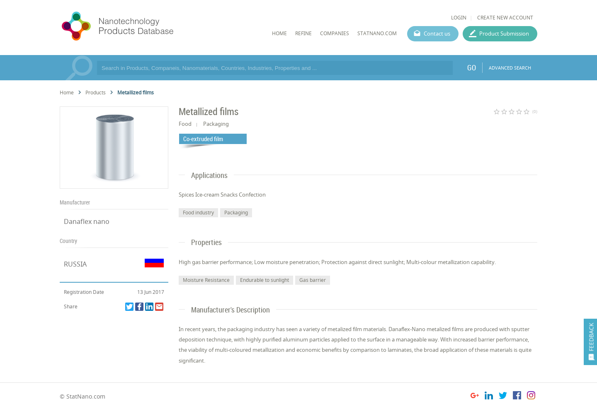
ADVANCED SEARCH (510, 68)
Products (95, 92)
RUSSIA (75, 264)
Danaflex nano (86, 221)
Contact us (437, 33)
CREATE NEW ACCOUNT (505, 17)
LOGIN (458, 17)
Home (67, 92)
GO (471, 67)
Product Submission (504, 33)
